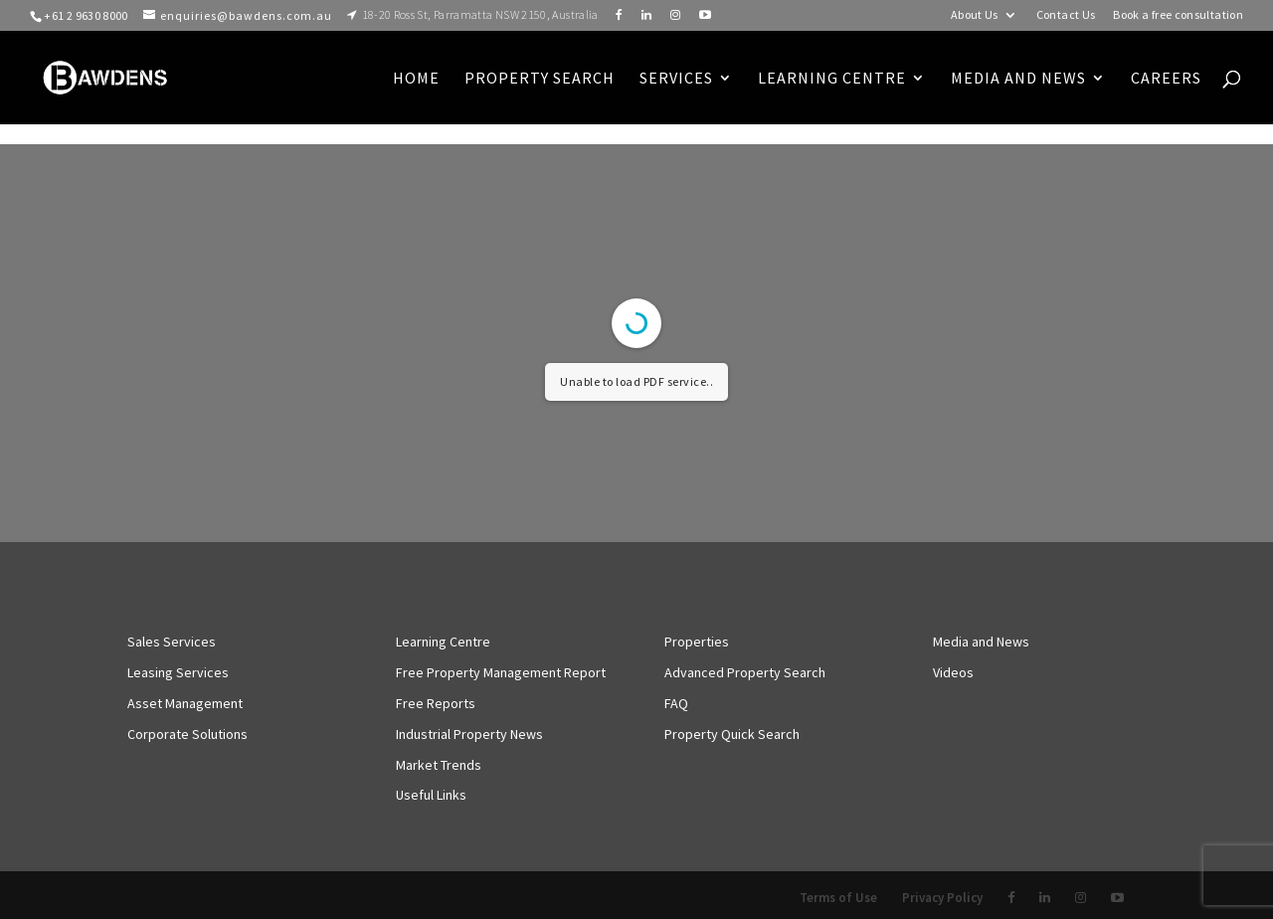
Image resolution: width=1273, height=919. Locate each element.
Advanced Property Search (744, 672)
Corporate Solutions (187, 734)
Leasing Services (178, 672)
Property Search (539, 79)
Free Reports (435, 703)
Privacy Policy (942, 897)
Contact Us (1066, 15)
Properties (696, 641)
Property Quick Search (732, 734)
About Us (975, 15)
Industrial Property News (469, 734)
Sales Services (171, 641)
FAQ (676, 703)
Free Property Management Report (501, 672)
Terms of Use (838, 897)
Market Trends (438, 765)
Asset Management (185, 703)
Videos (953, 672)
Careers (1166, 79)
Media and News (1018, 79)
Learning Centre (443, 641)
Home (416, 79)
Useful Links (431, 795)
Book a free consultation (1178, 15)
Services (676, 79)
